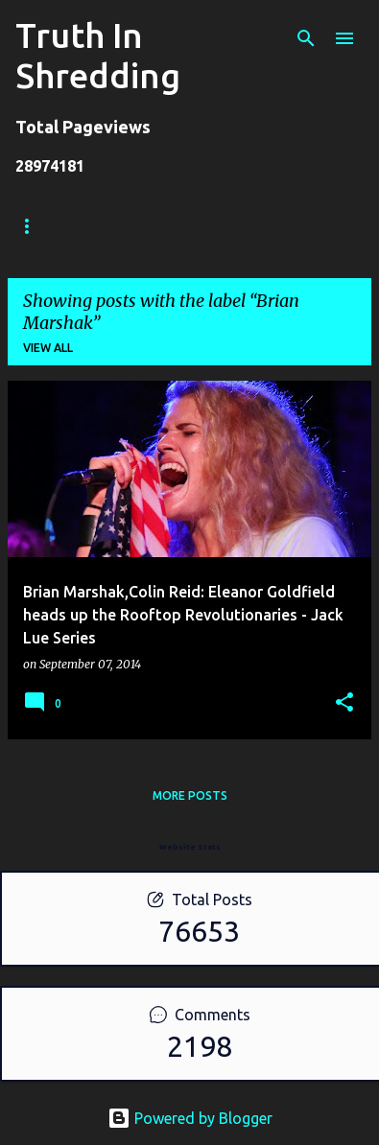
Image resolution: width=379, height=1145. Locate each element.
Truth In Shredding (97, 55)
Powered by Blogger (189, 1118)
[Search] (306, 38)
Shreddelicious (228, 226)
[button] (344, 703)
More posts (190, 795)
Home (33, 226)
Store (114, 226)
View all (48, 347)
